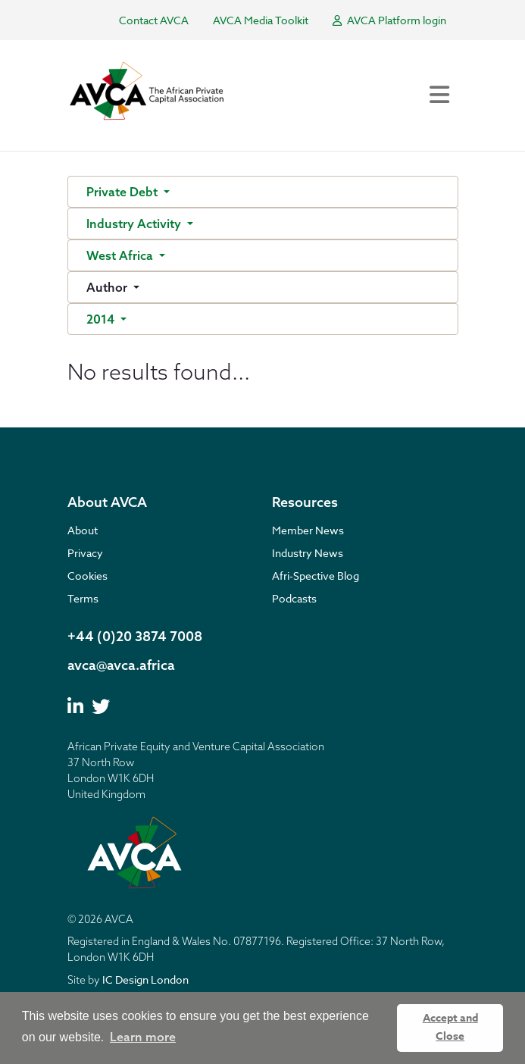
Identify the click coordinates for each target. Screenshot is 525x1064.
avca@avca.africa (121, 665)
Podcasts (294, 598)
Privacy (85, 553)
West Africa (121, 255)
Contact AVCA (154, 20)
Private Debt (123, 191)
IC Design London (145, 979)
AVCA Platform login (389, 20)
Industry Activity (135, 223)
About (82, 530)
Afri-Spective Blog (315, 575)
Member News (308, 530)
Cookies (87, 575)
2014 (101, 319)
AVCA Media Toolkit (260, 20)
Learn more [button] (143, 1036)
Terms (82, 598)
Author (108, 287)
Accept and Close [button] (450, 1027)
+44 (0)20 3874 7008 (134, 636)
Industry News (307, 553)
